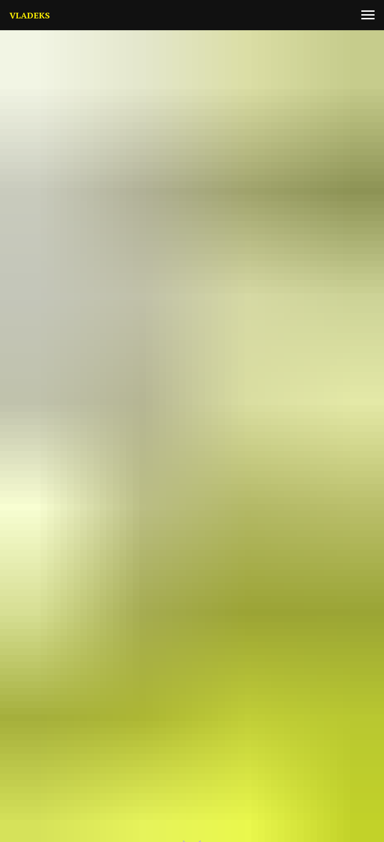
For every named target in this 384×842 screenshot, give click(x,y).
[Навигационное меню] (368, 15)
